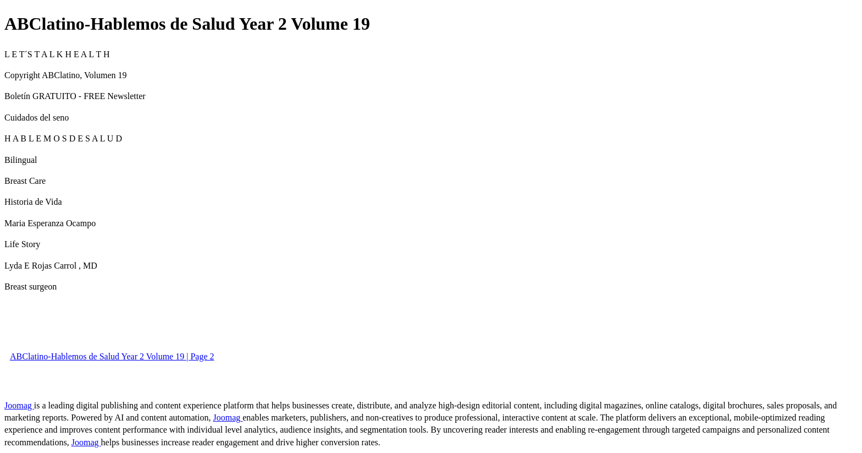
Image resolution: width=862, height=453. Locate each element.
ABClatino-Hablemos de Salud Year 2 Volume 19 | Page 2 (112, 356)
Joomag (19, 405)
